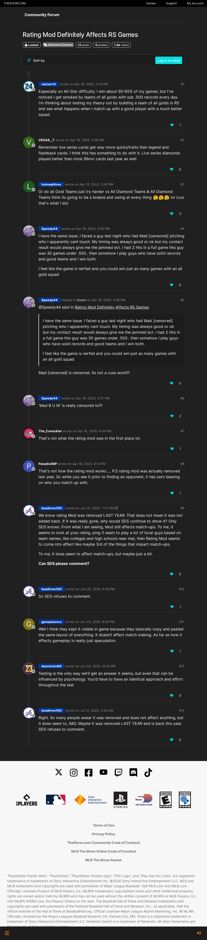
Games (151, 3)
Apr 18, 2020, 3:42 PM (96, 184)
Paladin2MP (48, 464)
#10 (181, 589)
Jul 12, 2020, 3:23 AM (96, 710)
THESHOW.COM (15, 3)
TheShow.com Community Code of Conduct (103, 843)
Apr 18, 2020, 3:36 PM (87, 140)
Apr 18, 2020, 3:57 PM (93, 398)
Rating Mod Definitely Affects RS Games (112, 307)
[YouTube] (103, 772)
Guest (81, 300)
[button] (7, 933)
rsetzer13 (48, 84)
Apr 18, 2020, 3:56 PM (108, 300)
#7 (182, 431)
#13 (181, 710)
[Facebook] (88, 772)
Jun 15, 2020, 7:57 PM (97, 508)
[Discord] (133, 772)
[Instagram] (74, 772)
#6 (182, 398)
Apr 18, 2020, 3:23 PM (91, 84)
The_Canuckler (50, 431)
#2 (182, 140)
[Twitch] (118, 772)
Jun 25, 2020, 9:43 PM (97, 622)
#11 (182, 622)
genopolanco (51, 622)
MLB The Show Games (103, 860)
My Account (195, 3)
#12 (181, 666)
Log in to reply (168, 60)
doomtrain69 (51, 666)
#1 (182, 84)
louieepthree (51, 184)
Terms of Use (103, 825)
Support (171, 3)
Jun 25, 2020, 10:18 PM (98, 666)
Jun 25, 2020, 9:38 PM (97, 589)
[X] (59, 772)
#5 (182, 300)
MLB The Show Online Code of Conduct (103, 851)
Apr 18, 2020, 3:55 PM (93, 229)
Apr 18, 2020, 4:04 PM (94, 431)
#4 (182, 229)
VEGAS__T (47, 140)
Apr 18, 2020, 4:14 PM (89, 464)
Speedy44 (49, 229)
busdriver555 (51, 508)
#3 (182, 184)
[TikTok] (148, 772)
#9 (182, 508)
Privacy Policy (103, 834)
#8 (182, 464)
